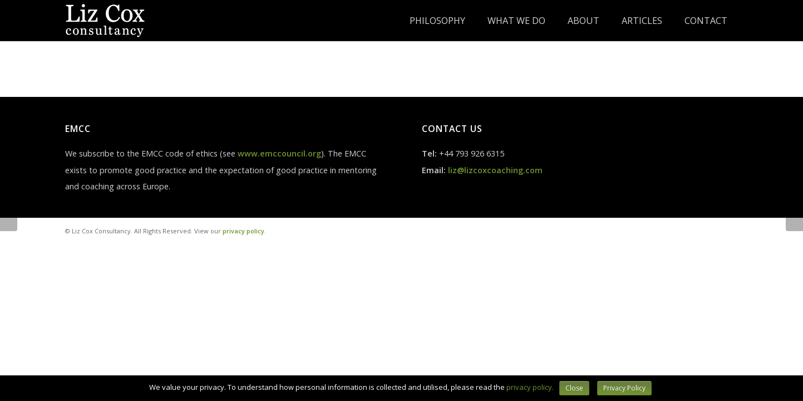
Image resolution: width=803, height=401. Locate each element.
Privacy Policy (624, 388)
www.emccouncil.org (279, 153)
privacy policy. (244, 231)
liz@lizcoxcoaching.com (495, 170)
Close (574, 388)
